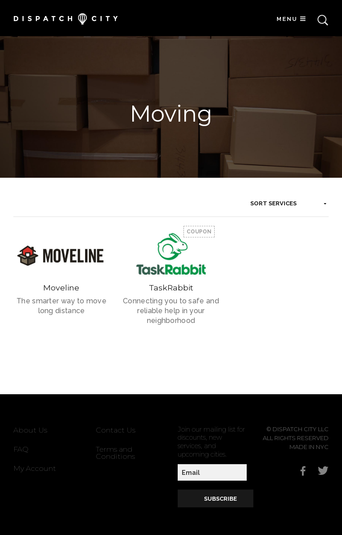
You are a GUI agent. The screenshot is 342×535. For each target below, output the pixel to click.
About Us (30, 430)
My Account (34, 468)
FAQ (20, 449)
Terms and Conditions (115, 453)
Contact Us (115, 430)
